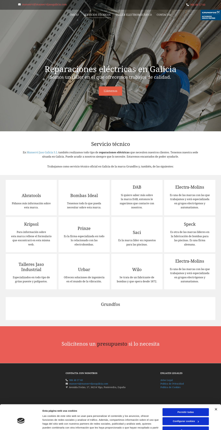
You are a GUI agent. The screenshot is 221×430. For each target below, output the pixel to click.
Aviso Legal (166, 380)
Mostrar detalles (51, 423)
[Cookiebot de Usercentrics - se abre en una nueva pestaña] (21, 423)
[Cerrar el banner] (216, 392)
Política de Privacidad (172, 383)
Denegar (186, 413)
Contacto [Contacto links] (164, 14)
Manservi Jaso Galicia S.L (42, 152)
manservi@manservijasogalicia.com (44, 4)
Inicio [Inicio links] (74, 14)
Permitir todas (186, 395)
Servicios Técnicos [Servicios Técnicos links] (97, 14)
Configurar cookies (186, 404)
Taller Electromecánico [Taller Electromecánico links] (134, 14)
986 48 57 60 (197, 4)
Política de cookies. (103, 414)
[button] (110, 91)
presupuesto (112, 344)
